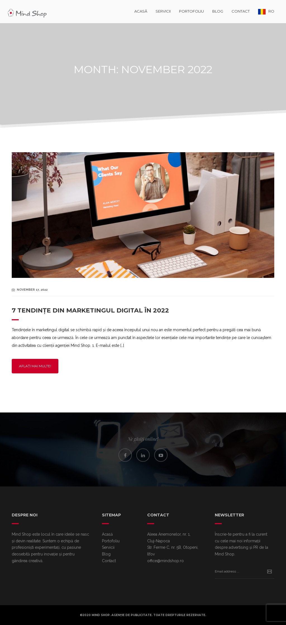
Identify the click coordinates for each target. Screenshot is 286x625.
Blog (217, 11)
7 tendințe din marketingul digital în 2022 (90, 310)
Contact (241, 11)
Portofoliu (191, 11)
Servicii (163, 11)
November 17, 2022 (32, 290)
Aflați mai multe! (35, 366)
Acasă (140, 11)
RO (271, 11)
